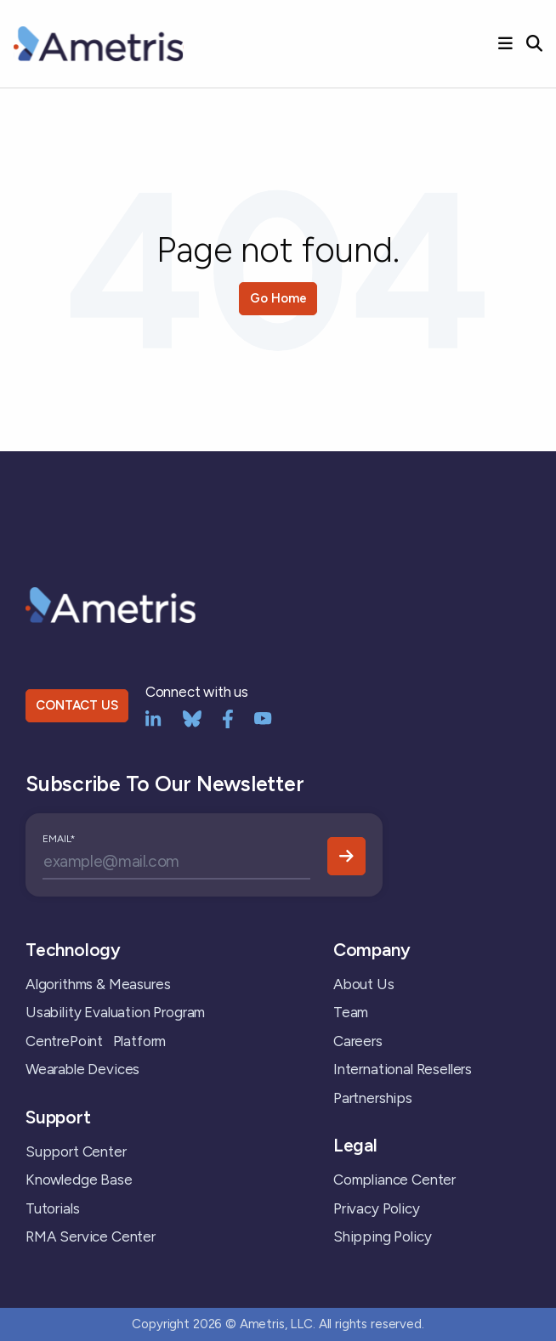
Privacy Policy (376, 1208)
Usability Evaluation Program (115, 1012)
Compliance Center (394, 1179)
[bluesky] (192, 717)
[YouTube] (263, 717)
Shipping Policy (382, 1236)
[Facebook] (228, 717)
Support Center (76, 1151)
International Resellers (402, 1069)
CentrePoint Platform (96, 1041)
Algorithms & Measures (98, 984)
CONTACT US (76, 705)
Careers (358, 1041)
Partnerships (372, 1097)
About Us (363, 984)
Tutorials (52, 1208)
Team (350, 1012)
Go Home (278, 298)
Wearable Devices (82, 1069)
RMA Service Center (91, 1236)
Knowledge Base (79, 1179)
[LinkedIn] (153, 717)
